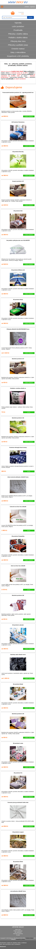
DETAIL (28, 412)
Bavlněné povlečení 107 (18, 358)
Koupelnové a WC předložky (18, 56)
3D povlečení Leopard (18, 832)
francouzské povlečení (16, 77)
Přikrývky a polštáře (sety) (18, 45)
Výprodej (18, 23)
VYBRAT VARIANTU (29, 116)
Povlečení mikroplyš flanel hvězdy (18, 447)
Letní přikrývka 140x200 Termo (18, 891)
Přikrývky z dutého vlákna (18, 34)
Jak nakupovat (18, 932)
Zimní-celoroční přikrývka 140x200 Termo (18, 477)
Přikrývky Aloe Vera (18, 41)
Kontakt (18, 935)
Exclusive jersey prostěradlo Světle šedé (18, 802)
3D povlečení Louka (18, 743)
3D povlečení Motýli (18, 684)
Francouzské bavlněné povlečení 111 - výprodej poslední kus (17, 92)
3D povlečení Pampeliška (18, 536)
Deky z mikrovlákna (18, 52)
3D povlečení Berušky (18, 151)
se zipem (24, 76)
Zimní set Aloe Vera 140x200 (18, 565)
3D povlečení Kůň (17, 210)
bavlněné (27, 74)
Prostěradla (18, 30)
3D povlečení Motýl (18, 299)
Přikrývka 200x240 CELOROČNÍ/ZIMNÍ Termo (18, 329)
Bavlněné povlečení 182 (18, 595)
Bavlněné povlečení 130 (18, 713)
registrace (32, 6)
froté (26, 77)
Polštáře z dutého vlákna (18, 37)
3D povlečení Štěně (18, 861)
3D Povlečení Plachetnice (18, 122)
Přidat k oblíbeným (18, 931)
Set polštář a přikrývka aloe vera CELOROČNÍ (18, 240)
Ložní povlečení (18, 26)
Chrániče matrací (18, 49)
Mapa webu (18, 929)
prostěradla (9, 79)
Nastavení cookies (20, 939)
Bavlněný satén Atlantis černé (18, 654)
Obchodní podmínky (18, 933)
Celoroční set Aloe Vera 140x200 (18, 506)
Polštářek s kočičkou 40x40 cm (18, 388)
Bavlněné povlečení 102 (18, 418)
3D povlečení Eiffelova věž (18, 270)
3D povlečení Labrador (18, 625)
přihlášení (27, 6)
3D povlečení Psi (18, 772)
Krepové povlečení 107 (18, 181)
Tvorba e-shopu (29, 938)
